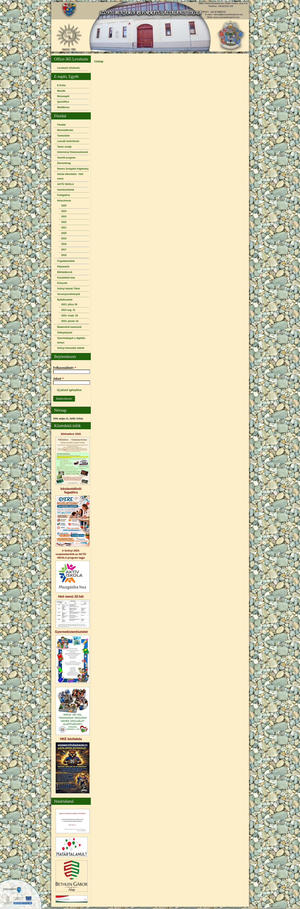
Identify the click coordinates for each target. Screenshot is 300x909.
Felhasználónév (64, 367)
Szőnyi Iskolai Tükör (68, 288)
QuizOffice (63, 101)
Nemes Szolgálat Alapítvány (73, 168)
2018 (64, 244)
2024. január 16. (70, 321)
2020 (64, 233)
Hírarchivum (64, 200)
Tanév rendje (64, 146)
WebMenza (63, 107)
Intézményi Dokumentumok (72, 152)
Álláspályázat (64, 332)
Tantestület (63, 135)
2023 (64, 216)
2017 (64, 249)
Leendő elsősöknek (68, 141)
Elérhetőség (64, 163)
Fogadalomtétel (66, 261)
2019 (64, 238)
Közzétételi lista (66, 277)
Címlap (98, 61)
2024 (64, 211)
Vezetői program (66, 157)
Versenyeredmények (68, 294)
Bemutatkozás (65, 130)
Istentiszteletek (65, 189)
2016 (64, 255)
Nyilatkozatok (64, 299)
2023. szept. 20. (70, 315)
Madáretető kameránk (69, 327)
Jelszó (58, 378)
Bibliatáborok (64, 272)
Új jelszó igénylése (69, 390)
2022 (64, 222)
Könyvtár (62, 283)
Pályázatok (63, 266)
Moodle (61, 91)
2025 (64, 205)
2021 (64, 227)
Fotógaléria (63, 195)
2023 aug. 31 (68, 310)
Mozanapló (63, 96)
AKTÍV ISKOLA (65, 184)
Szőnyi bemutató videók (70, 348)
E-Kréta (61, 85)
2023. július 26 (69, 304)
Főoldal (61, 124)
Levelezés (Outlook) (68, 68)
